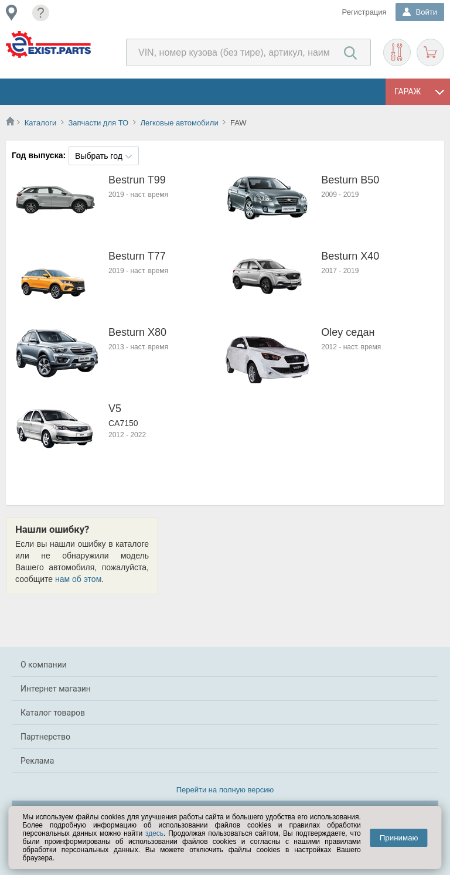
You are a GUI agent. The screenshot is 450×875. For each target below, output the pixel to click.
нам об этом (78, 579)
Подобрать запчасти (397, 52)
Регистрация (364, 12)
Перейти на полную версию (225, 789)
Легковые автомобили (179, 122)
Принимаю (399, 837)
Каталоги (41, 122)
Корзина (430, 52)
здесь (154, 833)
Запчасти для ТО (98, 122)
